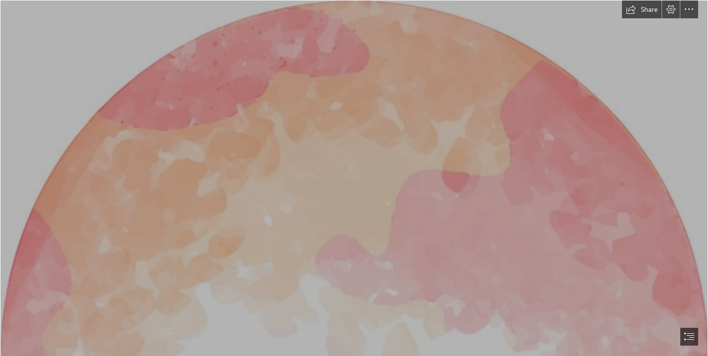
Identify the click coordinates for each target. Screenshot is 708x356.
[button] (642, 9)
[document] (354, 178)
